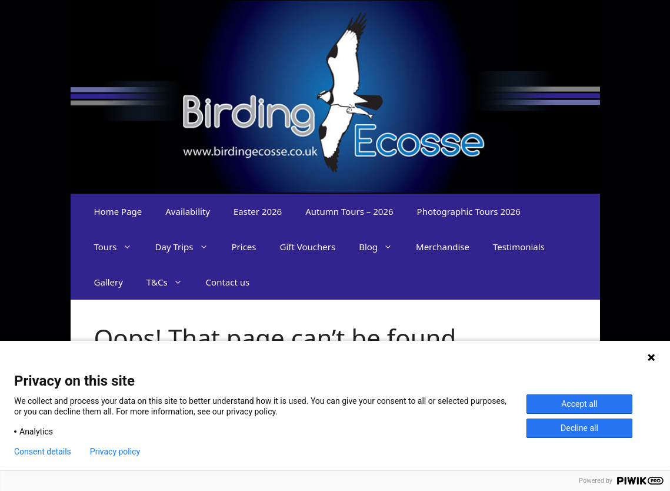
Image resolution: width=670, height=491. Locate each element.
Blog (381, 246)
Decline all (579, 428)
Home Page (118, 211)
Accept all (579, 404)
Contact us (228, 282)
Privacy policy (115, 451)
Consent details (42, 451)
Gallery (108, 282)
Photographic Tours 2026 (469, 211)
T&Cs (170, 282)
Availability (187, 211)
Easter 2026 (258, 211)
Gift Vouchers (308, 247)
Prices (244, 247)
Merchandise (442, 247)
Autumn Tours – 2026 (349, 211)
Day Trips (187, 246)
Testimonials (519, 247)
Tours (119, 246)
